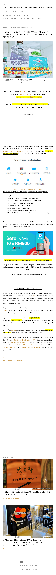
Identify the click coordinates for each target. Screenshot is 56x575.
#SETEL (47, 80)
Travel (40, 19)
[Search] (51, 3)
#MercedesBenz (25, 94)
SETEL (13, 330)
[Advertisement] (28, 129)
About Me (13, 19)
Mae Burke (33, 565)
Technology (20, 360)
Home (5, 19)
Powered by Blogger (28, 562)
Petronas (10, 360)
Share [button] (5, 358)
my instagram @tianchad (19, 342)
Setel (34, 296)
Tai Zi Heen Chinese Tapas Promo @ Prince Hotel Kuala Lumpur (26, 493)
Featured (31, 19)
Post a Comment (13, 498)
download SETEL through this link (16, 151)
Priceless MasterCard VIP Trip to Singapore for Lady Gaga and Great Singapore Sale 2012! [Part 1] (24, 542)
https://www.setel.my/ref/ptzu (29, 97)
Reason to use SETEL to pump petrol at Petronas (28, 189)
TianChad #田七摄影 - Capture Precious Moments (27, 7)
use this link (22, 318)
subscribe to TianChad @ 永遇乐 (24, 340)
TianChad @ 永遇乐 (10, 347)
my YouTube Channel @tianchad (25, 345)
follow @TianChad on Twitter (30, 347)
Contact (22, 19)
